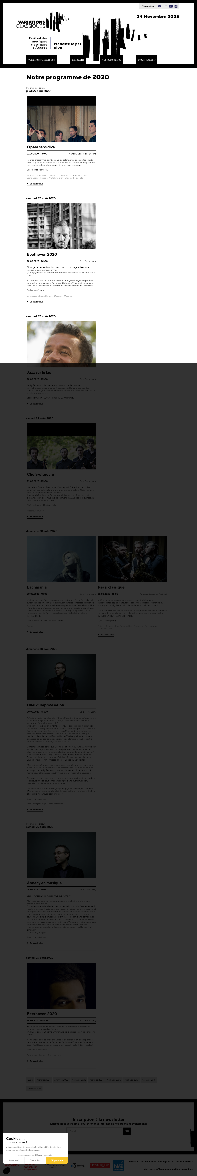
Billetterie (78, 59)
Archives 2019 (131, 1079)
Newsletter (148, 6)
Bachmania (37, 587)
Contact (143, 1161)
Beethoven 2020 (42, 254)
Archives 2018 (148, 1079)
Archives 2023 (61, 1079)
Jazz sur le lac (39, 372)
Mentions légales (161, 1161)
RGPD (189, 1161)
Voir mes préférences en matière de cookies (168, 1169)
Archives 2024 (43, 1079)
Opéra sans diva (41, 147)
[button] (6, 1170)
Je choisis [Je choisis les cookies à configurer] (35, 1160)
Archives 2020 (114, 1079)
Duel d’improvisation (45, 705)
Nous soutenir (147, 59)
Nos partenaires (111, 59)
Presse (132, 1161)
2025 (30, 1079)
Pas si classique (111, 587)
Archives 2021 (96, 1079)
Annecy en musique (44, 883)
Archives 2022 (79, 1079)
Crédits (178, 1161)
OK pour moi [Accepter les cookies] (57, 1160)
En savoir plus (36, 183)
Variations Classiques (41, 59)
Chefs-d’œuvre (40, 474)
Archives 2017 (34, 1088)
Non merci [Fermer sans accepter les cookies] (13, 1160)
